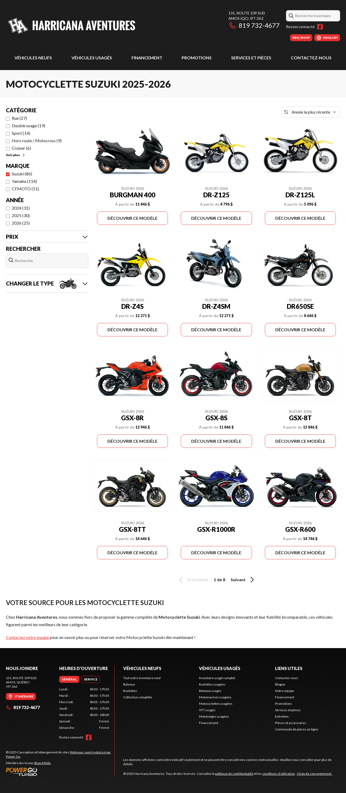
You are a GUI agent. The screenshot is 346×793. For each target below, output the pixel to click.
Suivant (243, 579)
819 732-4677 (254, 25)
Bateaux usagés (210, 691)
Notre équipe (284, 691)
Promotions (197, 57)
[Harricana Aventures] (73, 26)
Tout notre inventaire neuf (142, 678)
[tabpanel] (84, 708)
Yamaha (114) (24, 181)
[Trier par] (311, 112)
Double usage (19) (28, 125)
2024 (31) (21, 207)
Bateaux (129, 684)
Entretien (282, 716)
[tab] (69, 679)
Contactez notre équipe (27, 637)
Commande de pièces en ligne (296, 729)
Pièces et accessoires (290, 723)
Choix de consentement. (314, 774)
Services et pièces (251, 57)
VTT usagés (207, 710)
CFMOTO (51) (25, 188)
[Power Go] (60, 771)
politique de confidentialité (234, 774)
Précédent (192, 579)
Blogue (280, 684)
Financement (146, 57)
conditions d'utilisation (278, 774)
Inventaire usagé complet (217, 678)
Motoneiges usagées (214, 716)
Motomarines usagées (215, 697)
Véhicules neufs (33, 57)
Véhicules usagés (92, 57)
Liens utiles (288, 668)
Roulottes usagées (212, 684)
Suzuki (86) (22, 173)
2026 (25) (21, 222)
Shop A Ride (42, 763)
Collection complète (137, 697)
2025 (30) (21, 215)
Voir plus (15, 155)
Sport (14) (21, 133)
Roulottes (130, 691)
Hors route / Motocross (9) (37, 140)
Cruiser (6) (21, 148)
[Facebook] (320, 27)
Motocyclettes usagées (215, 704)
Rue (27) (19, 118)
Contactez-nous (311, 57)
